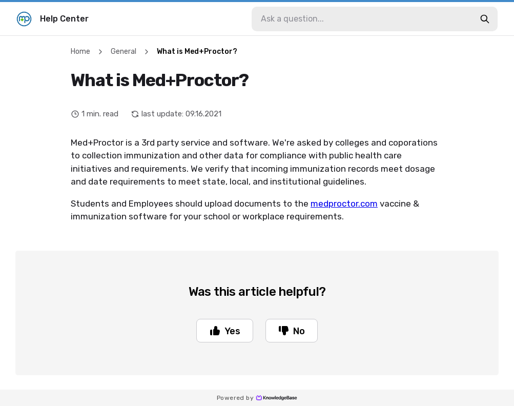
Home (80, 51)
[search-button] (485, 19)
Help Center (52, 19)
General (123, 51)
